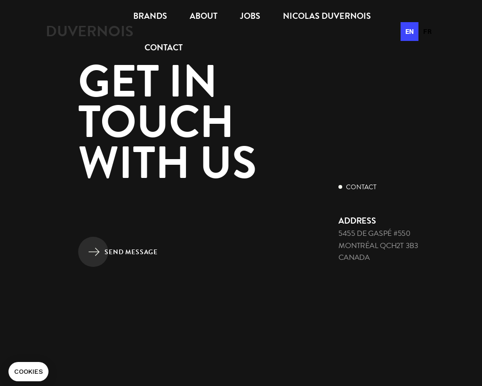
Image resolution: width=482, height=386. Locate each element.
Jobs (250, 15)
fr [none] (427, 31)
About (203, 15)
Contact (164, 47)
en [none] (409, 31)
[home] (89, 31)
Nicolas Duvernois (327, 15)
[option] (427, 31)
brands (150, 15)
